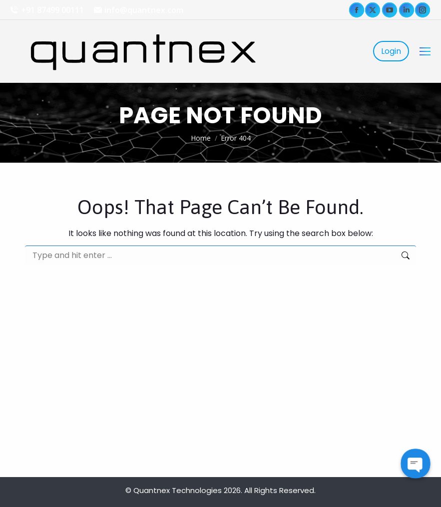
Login (391, 51)
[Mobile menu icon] (425, 51)
